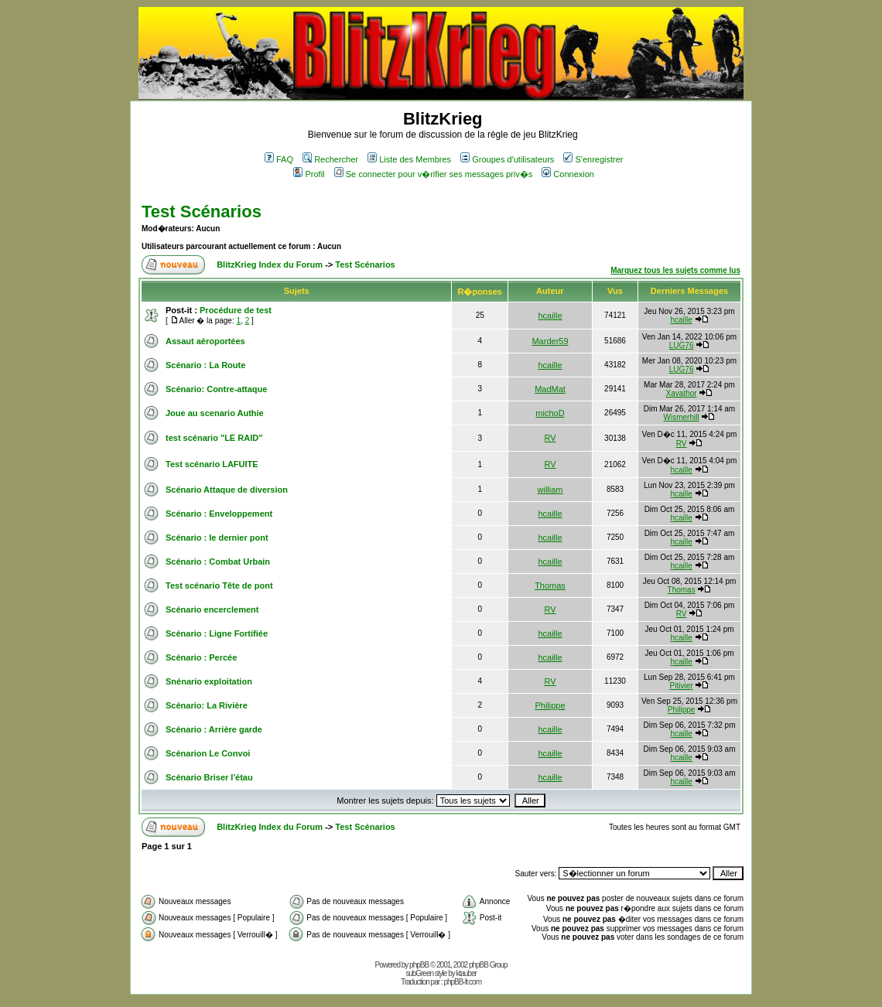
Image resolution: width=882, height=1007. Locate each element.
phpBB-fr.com (462, 982)
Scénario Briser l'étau (209, 777)
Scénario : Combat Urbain (218, 561)
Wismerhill (681, 417)
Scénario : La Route (205, 365)
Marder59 (550, 341)
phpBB (419, 965)
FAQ (279, 159)
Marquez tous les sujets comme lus (675, 270)
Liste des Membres (409, 159)
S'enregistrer (593, 159)
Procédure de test (236, 310)
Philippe (550, 705)
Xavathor (681, 393)
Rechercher (330, 159)
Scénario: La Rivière (207, 705)
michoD (549, 413)
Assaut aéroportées (205, 341)
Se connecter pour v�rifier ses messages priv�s (433, 174)
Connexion (568, 174)
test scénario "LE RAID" (214, 437)
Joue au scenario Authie (215, 413)
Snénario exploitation (209, 681)
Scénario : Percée (201, 657)
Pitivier (681, 685)
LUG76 (681, 345)
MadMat (550, 389)
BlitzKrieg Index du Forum (270, 264)
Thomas (550, 585)
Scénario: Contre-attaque (216, 389)
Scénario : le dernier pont (217, 537)
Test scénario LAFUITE (212, 464)
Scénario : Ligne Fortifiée (217, 633)
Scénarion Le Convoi (208, 753)
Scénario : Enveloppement (219, 513)
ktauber (466, 973)
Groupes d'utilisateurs (507, 159)
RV (550, 437)
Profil (308, 174)
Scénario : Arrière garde (214, 729)
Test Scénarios (202, 211)
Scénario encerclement (212, 609)
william (550, 489)
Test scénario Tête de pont (219, 585)
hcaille (550, 315)
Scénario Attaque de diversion (227, 489)
